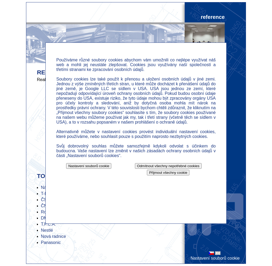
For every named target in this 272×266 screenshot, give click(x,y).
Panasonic (51, 242)
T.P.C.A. (48, 224)
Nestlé (47, 230)
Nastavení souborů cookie (215, 258)
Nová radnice (53, 236)
